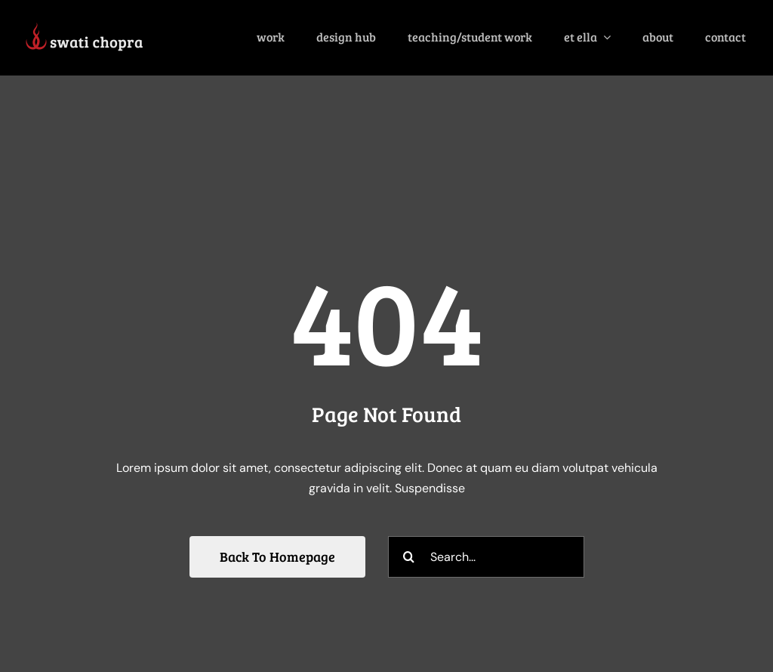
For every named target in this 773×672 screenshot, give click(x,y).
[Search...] (486, 557)
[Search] (409, 557)
